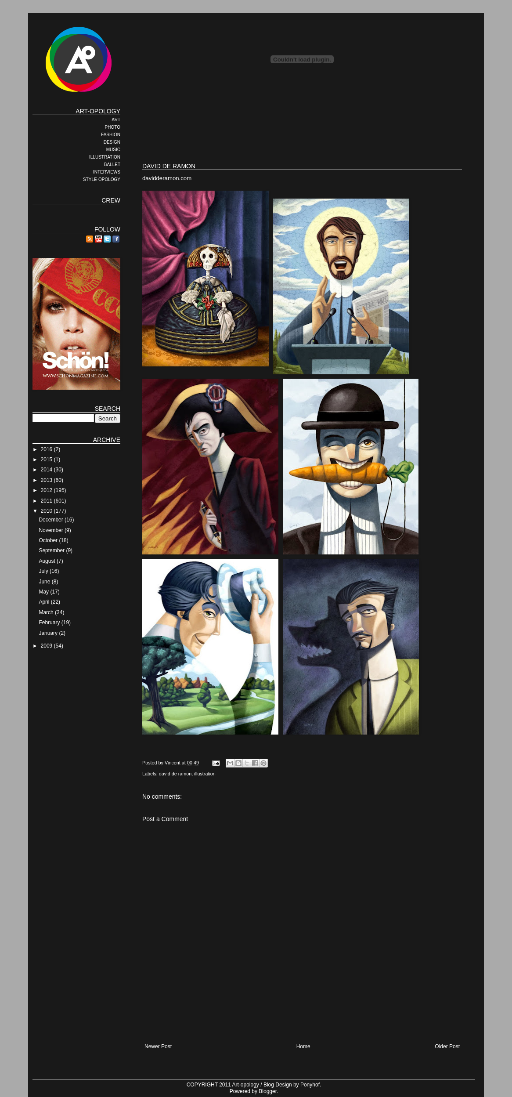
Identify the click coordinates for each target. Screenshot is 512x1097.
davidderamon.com (166, 178)
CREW (110, 200)
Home (303, 1046)
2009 (47, 646)
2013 (47, 480)
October (49, 540)
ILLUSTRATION (104, 157)
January (49, 633)
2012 (47, 490)
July (44, 571)
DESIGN (112, 142)
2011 (47, 501)
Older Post (447, 1046)
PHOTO (112, 127)
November (52, 530)
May (44, 592)
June (45, 582)
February (50, 622)
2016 (47, 449)
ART (116, 119)
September (52, 550)
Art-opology (245, 1085)
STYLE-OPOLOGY (101, 179)
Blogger (268, 1091)
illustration (205, 773)
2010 (47, 511)
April (44, 602)
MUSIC (113, 149)
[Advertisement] (302, 127)
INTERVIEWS (106, 172)
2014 (47, 470)
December (52, 520)
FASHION (110, 134)
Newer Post (158, 1046)
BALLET (112, 164)
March (47, 612)
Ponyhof (310, 1085)
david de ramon (175, 773)
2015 (47, 459)
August (48, 561)
